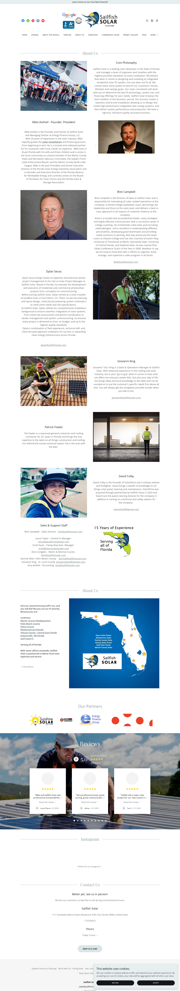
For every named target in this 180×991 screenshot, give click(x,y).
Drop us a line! (90, 934)
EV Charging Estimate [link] (138, 953)
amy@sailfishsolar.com (67, 565)
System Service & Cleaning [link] (44, 953)
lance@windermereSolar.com (53, 541)
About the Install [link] (50, 35)
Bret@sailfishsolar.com (126, 261)
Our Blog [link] (122, 953)
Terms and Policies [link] (107, 953)
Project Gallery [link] (130, 35)
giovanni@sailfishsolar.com (126, 397)
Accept (164, 982)
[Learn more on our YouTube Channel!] (90, 1)
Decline (140, 982)
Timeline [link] (67, 35)
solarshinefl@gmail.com (126, 509)
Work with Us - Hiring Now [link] (70, 953)
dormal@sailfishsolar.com (72, 558)
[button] (157, 20)
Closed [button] (92, 920)
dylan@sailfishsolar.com (53, 345)
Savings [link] (34, 35)
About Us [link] (79, 35)
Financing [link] (93, 35)
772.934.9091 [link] (90, 976)
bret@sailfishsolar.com (70, 531)
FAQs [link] (144, 35)
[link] (23, 20)
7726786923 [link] (90, 905)
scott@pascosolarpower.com (53, 548)
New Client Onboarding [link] (90, 958)
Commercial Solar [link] (110, 35)
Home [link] (24, 35)
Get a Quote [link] (90, 953)
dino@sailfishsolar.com (53, 555)
